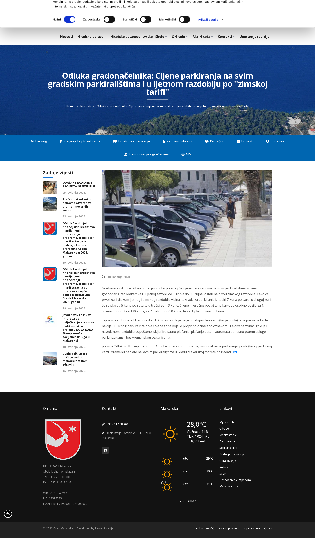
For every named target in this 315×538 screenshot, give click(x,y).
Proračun (214, 141)
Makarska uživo (229, 486)
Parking (39, 141)
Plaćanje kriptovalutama (80, 141)
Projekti (245, 141)
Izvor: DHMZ (186, 501)
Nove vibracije (104, 528)
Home (70, 106)
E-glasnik (275, 141)
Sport (222, 473)
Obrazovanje (227, 461)
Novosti (85, 106)
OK (281, 10)
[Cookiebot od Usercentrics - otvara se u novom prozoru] (26, 42)
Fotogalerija (227, 441)
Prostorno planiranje (131, 141)
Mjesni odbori (228, 422)
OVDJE (236, 352)
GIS (186, 154)
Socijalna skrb (228, 448)
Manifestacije (228, 435)
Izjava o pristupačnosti (258, 528)
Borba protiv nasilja (232, 454)
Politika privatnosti (230, 528)
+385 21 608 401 (117, 424)
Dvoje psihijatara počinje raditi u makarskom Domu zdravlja (76, 359)
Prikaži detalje (208, 42)
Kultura (224, 467)
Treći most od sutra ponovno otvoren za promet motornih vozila (77, 204)
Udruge (224, 428)
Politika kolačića (206, 528)
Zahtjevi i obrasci (177, 141)
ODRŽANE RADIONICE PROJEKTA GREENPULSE (79, 184)
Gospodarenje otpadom (235, 480)
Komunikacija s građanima (146, 154)
